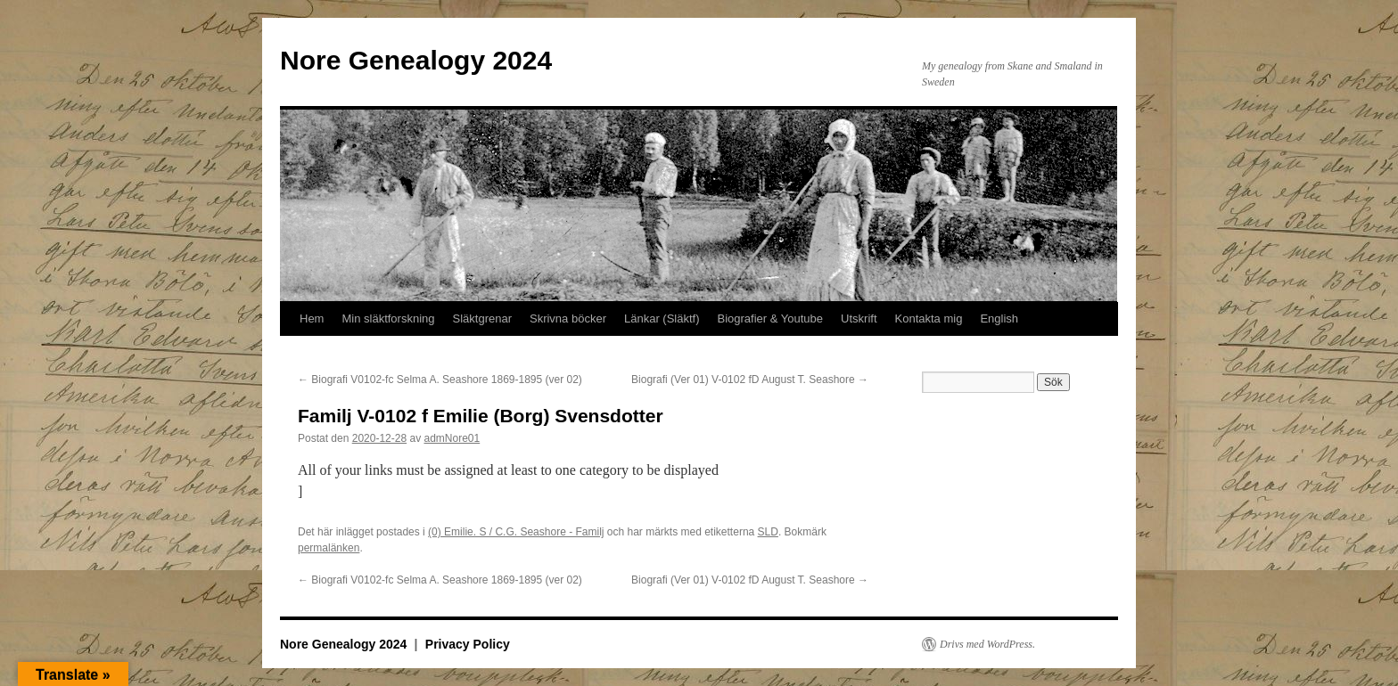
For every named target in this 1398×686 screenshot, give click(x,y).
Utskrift (858, 318)
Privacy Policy (467, 644)
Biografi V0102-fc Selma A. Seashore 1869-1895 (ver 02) (440, 379)
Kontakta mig (929, 318)
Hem (312, 318)
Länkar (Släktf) (662, 318)
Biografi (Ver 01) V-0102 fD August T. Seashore (749, 379)
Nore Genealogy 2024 (416, 60)
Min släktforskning (387, 318)
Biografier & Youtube (771, 318)
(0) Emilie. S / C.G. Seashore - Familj (516, 532)
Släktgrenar (482, 318)
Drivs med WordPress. (987, 644)
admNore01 (452, 438)
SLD (768, 532)
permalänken (328, 548)
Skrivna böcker (568, 318)
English (999, 318)
